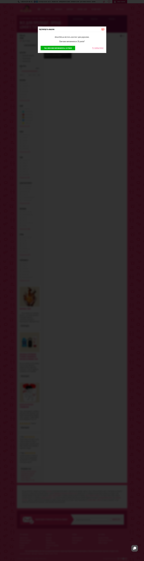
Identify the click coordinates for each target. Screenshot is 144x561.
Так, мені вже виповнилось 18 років (58, 48)
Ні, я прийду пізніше (98, 48)
